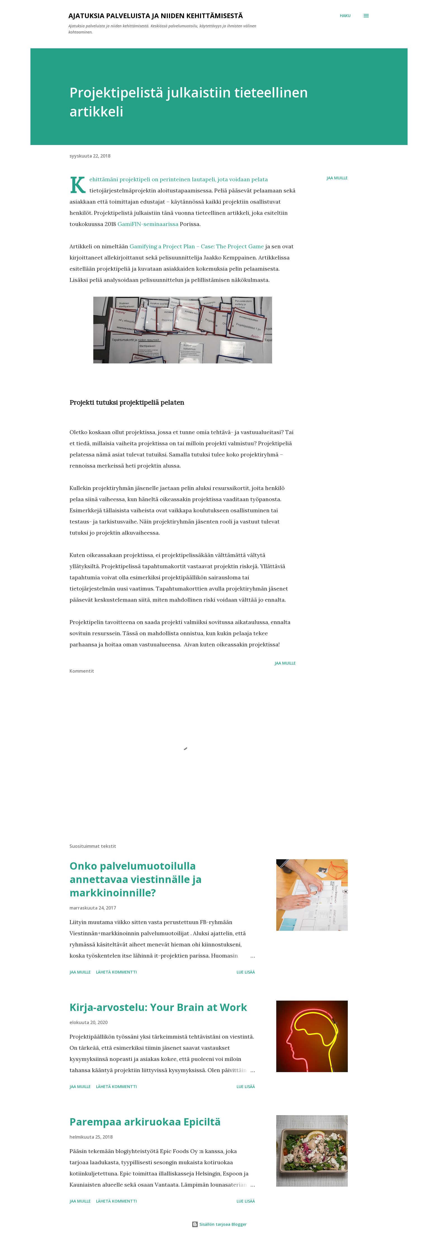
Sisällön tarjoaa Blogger (219, 1224)
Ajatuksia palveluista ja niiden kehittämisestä (155, 15)
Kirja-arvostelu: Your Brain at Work (158, 1007)
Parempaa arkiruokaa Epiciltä (145, 1122)
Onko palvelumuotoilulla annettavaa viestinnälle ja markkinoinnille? (136, 879)
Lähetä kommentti (116, 972)
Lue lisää (246, 972)
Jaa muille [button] (337, 177)
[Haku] (345, 15)
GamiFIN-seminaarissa (148, 223)
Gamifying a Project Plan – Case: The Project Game (197, 246)
